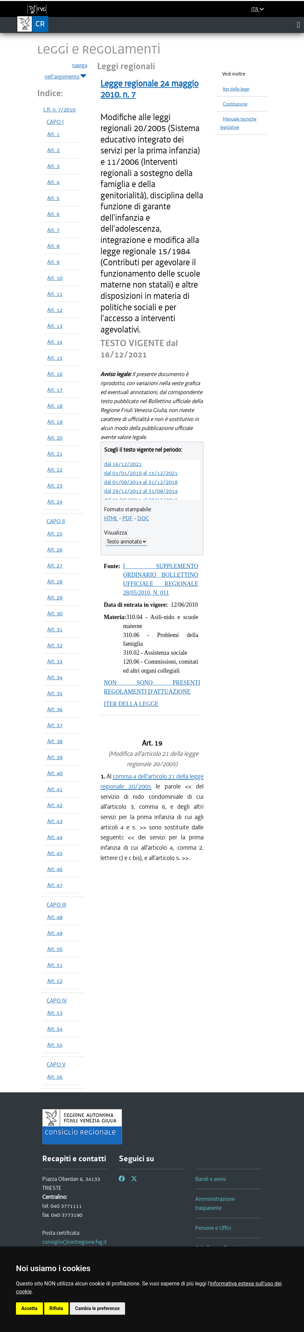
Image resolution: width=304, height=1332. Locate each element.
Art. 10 (55, 278)
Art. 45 (55, 853)
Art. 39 (55, 757)
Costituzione (235, 104)
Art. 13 (55, 326)
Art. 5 (53, 198)
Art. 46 (55, 869)
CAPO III (56, 904)
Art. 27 (55, 565)
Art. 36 (55, 709)
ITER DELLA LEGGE (131, 704)
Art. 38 (55, 741)
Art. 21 (55, 453)
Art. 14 (55, 341)
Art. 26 (55, 549)
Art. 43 (55, 821)
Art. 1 (53, 134)
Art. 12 (55, 310)
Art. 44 (55, 837)
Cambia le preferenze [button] (97, 1308)
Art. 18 (55, 405)
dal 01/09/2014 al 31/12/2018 (141, 482)
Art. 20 (55, 437)
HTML (111, 518)
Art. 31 (55, 629)
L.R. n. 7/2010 (59, 109)
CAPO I (55, 121)
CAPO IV (57, 1000)
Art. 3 (53, 166)
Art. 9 (53, 262)
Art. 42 (55, 805)
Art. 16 (55, 373)
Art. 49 (55, 933)
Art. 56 (55, 1076)
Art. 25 (55, 533)
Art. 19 (55, 421)
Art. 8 (53, 246)
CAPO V (56, 1064)
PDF (127, 518)
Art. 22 (55, 469)
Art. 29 (55, 597)
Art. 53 (55, 1012)
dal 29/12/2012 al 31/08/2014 (141, 491)
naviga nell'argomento (66, 71)
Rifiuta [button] (56, 1308)
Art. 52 (55, 981)
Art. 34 (55, 677)
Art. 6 (53, 214)
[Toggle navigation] (298, 24)
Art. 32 (55, 645)
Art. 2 (53, 150)
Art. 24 (55, 501)
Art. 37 (55, 725)
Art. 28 (55, 581)
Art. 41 (55, 789)
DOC (143, 518)
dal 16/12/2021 (123, 464)
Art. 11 (55, 294)
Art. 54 (55, 1028)
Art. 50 (55, 949)
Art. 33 (55, 661)
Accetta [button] (29, 1308)
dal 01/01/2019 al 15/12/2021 (141, 473)
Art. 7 (53, 230)
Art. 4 (53, 182)
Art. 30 (55, 613)
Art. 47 (55, 885)
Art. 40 (55, 773)
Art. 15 (55, 357)
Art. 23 (55, 485)
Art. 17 (55, 389)
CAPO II (56, 521)
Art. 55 (55, 1044)
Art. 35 (55, 693)
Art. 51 (55, 965)
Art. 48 (55, 917)
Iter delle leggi (236, 89)
